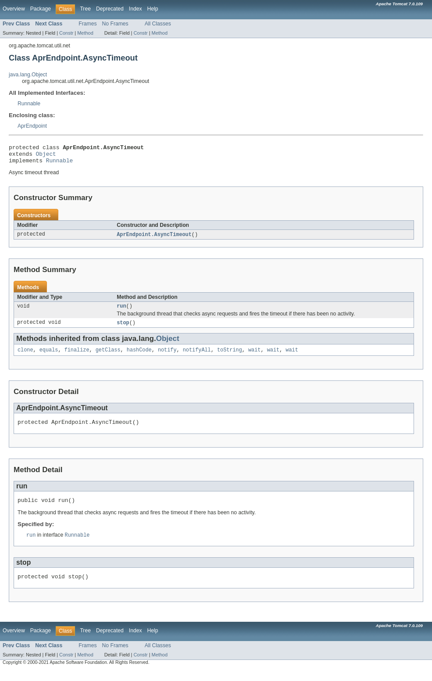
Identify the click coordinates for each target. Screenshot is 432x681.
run (121, 311)
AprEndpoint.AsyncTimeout (154, 238)
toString (229, 356)
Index (135, 9)
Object (46, 156)
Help (152, 9)
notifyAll (197, 356)
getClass (108, 356)
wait (254, 356)
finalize (76, 356)
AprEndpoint (32, 126)
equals (48, 356)
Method (85, 33)
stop (123, 328)
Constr (66, 33)
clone (25, 356)
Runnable (29, 103)
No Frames (115, 24)
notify (167, 356)
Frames (87, 24)
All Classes (158, 24)
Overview (14, 9)
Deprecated (110, 9)
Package (40, 9)
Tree (85, 9)
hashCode (139, 356)
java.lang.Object (28, 75)
